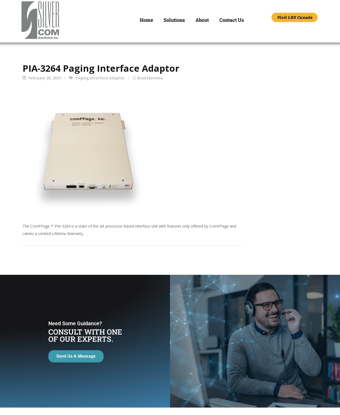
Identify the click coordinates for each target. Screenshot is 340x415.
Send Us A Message (75, 373)
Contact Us (231, 20)
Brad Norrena (150, 77)
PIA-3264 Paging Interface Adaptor (101, 68)
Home (146, 20)
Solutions (174, 20)
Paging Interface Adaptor (100, 77)
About (202, 20)
